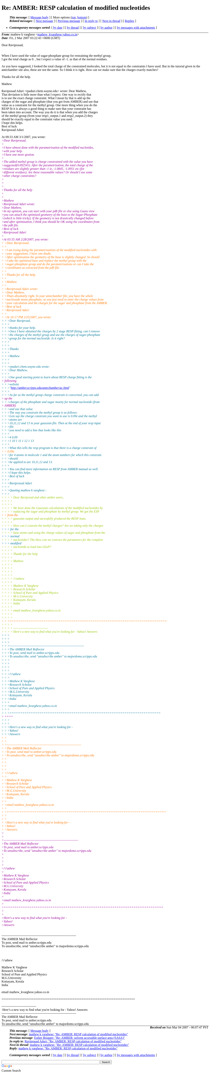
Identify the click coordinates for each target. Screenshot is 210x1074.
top (74, 17)
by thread (73, 27)
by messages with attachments (136, 27)
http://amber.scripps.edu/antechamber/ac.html (40, 387)
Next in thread (111, 21)
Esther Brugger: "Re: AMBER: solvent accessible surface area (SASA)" (79, 1037)
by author (106, 27)
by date (57, 27)
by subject (89, 27)
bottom (81, 17)
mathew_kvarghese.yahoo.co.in (57, 34)
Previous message (69, 21)
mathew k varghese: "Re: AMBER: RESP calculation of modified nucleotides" (78, 1034)
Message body (39, 17)
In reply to (91, 21)
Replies (129, 21)
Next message (44, 21)
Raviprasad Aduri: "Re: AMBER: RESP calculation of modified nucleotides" (73, 1041)
